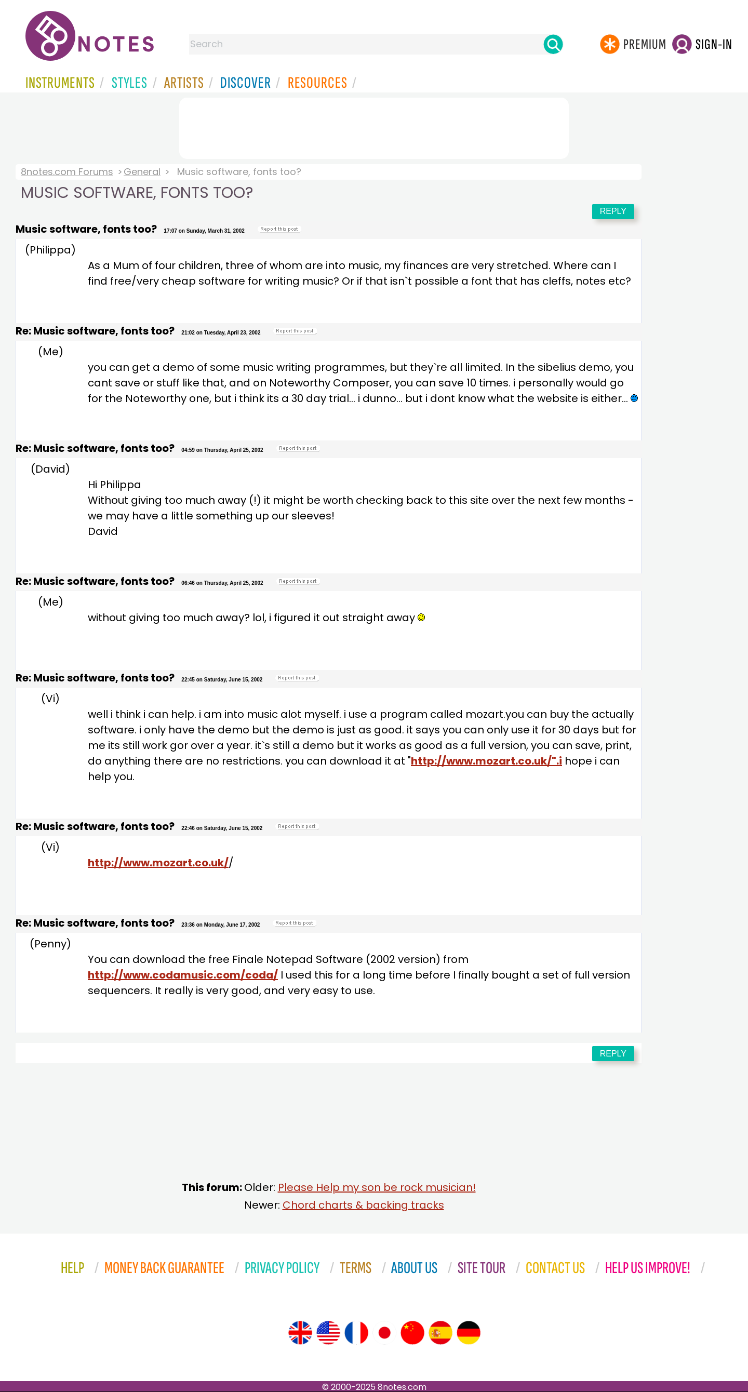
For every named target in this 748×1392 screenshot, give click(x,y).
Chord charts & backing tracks (363, 1205)
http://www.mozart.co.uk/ (158, 862)
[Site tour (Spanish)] (440, 1333)
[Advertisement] (374, 126)
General (142, 171)
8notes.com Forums (67, 171)
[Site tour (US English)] (328, 1333)
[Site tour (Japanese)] (384, 1333)
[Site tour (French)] (356, 1333)
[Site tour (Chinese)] (412, 1333)
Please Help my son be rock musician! (377, 1187)
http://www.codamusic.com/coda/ (183, 975)
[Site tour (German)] (469, 1333)
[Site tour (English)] (300, 1333)
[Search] (553, 44)
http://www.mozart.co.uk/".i (486, 761)
